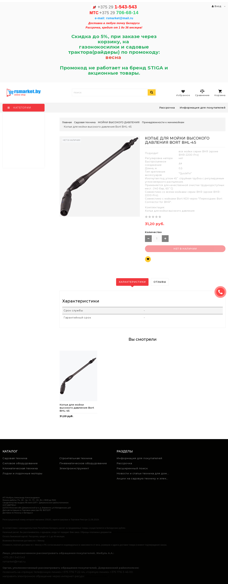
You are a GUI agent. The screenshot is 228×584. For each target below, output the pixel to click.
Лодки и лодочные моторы (23, 473)
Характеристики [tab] (132, 281)
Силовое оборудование (20, 463)
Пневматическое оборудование (83, 463)
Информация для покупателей (202, 107)
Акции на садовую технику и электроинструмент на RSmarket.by (144, 478)
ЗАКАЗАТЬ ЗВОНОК (221, 292)
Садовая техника (15, 458)
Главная (67, 122)
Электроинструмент (74, 468)
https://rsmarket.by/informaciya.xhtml (128, 532)
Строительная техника (75, 458)
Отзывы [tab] (160, 281)
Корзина (219, 93)
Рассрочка (167, 107)
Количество (153, 232)
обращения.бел (96, 576)
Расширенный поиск (132, 468)
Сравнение (202, 93)
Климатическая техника (20, 468)
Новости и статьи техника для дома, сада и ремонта (144, 473)
